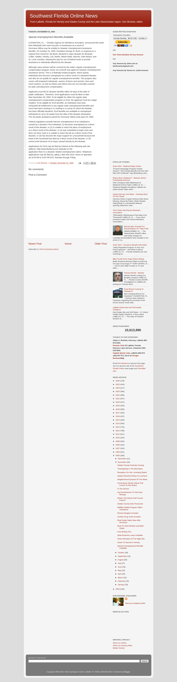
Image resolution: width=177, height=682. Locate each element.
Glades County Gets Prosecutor (130, 504)
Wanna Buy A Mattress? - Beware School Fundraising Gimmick (129, 179)
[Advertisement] (131, 116)
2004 (118, 589)
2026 (118, 381)
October (121, 553)
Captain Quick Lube (121, 353)
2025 (118, 384)
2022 (118, 395)
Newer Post (35, 243)
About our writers (120, 643)
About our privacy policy (122, 645)
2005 (118, 455)
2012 (118, 431)
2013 (118, 427)
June (120, 567)
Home (68, 243)
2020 (118, 402)
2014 (118, 423)
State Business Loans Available (130, 535)
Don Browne (123, 363)
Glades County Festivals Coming (130, 465)
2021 (118, 399)
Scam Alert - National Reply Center (127, 166)
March (120, 578)
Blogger (127, 672)
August (121, 560)
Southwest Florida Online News (64, 16)
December (122, 459)
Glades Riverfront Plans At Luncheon (132, 476)
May (120, 570)
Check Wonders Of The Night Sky (131, 539)
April (120, 574)
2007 (118, 448)
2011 (118, 434)
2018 (118, 409)
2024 (118, 388)
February (122, 581)
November (122, 462)
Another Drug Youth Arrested (129, 517)
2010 (118, 438)
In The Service (123, 489)
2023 (118, 391)
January (121, 585)
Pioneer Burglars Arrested (127, 513)
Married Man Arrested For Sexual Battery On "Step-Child (136, 227)
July (120, 563)
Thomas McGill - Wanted (134, 273)
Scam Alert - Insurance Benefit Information (130, 245)
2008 (118, 445)
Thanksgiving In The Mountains (130, 469)
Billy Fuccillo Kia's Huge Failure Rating (128, 259)
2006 (118, 452)
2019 (118, 406)
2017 (118, 413)
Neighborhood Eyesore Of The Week (132, 479)
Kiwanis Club (118, 345)
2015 (118, 420)
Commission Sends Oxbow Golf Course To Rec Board (130, 484)
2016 (118, 416)
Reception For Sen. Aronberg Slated (132, 472)
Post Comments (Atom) (49, 249)
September (122, 556)
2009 (118, 441)
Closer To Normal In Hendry (128, 542)
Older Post (101, 243)
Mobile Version (119, 648)
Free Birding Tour (124, 532)
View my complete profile (135, 603)
